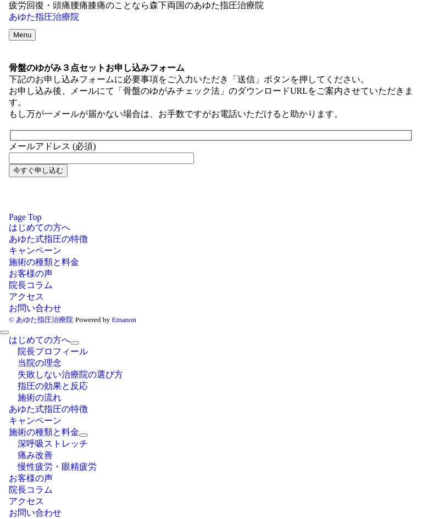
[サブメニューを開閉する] (74, 343)
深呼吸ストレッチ (53, 443)
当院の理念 (40, 363)
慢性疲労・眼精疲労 (57, 466)
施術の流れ (40, 397)
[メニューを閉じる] (4, 332)
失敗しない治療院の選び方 (70, 374)
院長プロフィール (53, 351)
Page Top (25, 217)
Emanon (124, 319)
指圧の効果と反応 (53, 386)
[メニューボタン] (22, 35)
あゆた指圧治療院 (44, 16)
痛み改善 (35, 455)
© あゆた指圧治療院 (41, 319)
